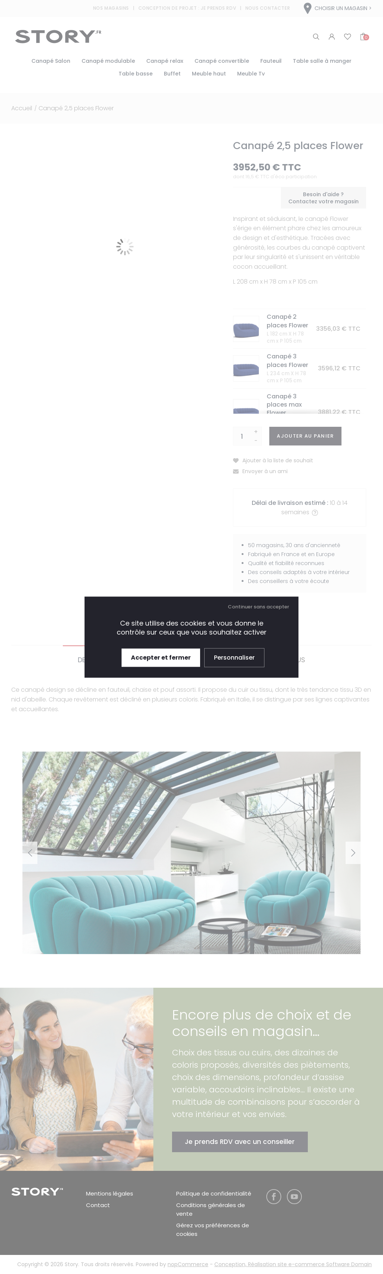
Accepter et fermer (161, 657)
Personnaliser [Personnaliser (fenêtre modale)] (234, 657)
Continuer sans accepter (258, 606)
